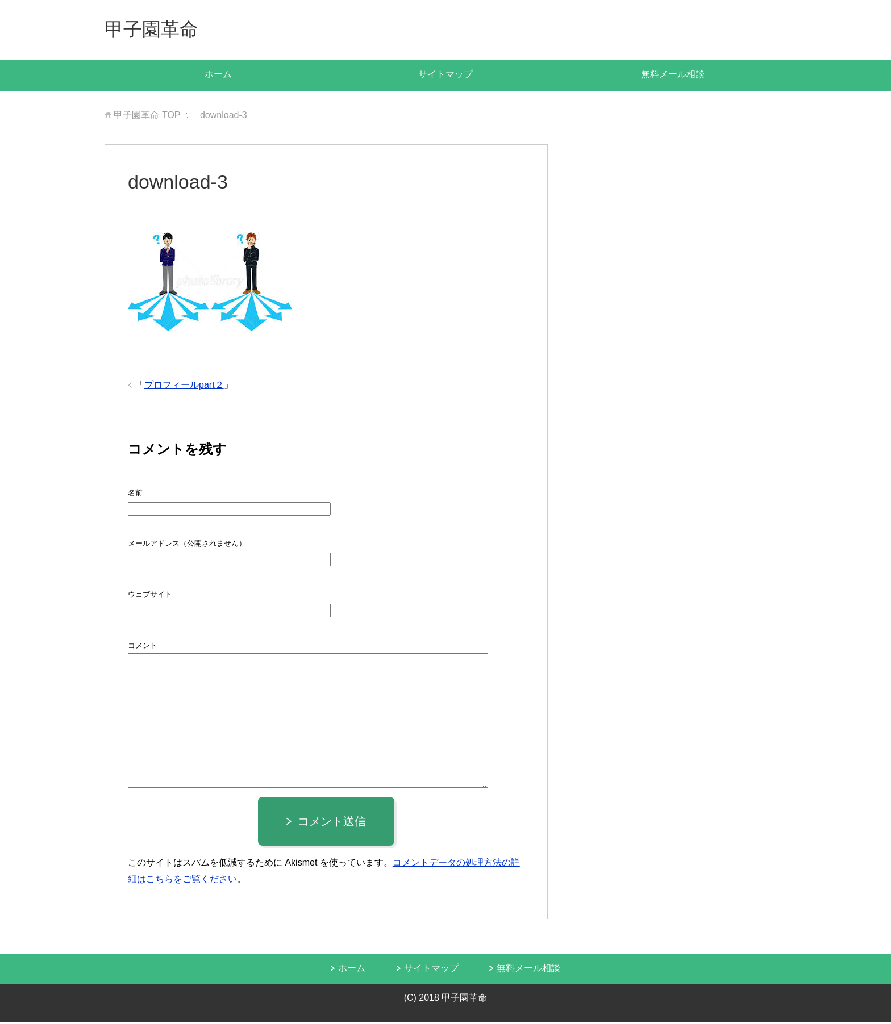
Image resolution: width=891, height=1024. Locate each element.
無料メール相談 (673, 76)
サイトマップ (445, 76)
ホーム (218, 76)
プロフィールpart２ (184, 387)
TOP (147, 117)
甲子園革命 (156, 30)
